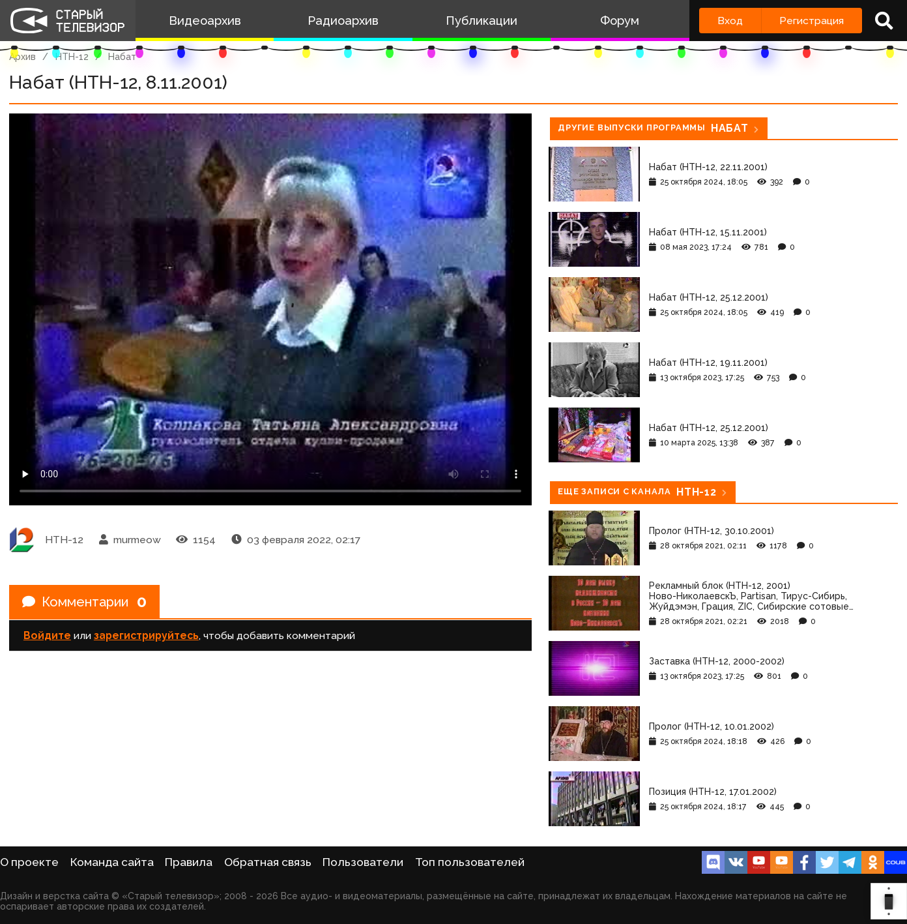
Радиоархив (343, 20)
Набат (122, 57)
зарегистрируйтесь (146, 635)
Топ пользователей (470, 862)
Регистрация (811, 20)
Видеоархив (205, 20)
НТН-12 (72, 57)
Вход (730, 20)
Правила (188, 862)
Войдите (47, 635)
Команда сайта (112, 862)
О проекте (29, 862)
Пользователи (363, 862)
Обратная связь (267, 862)
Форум (619, 20)
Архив (22, 57)
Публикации (481, 20)
